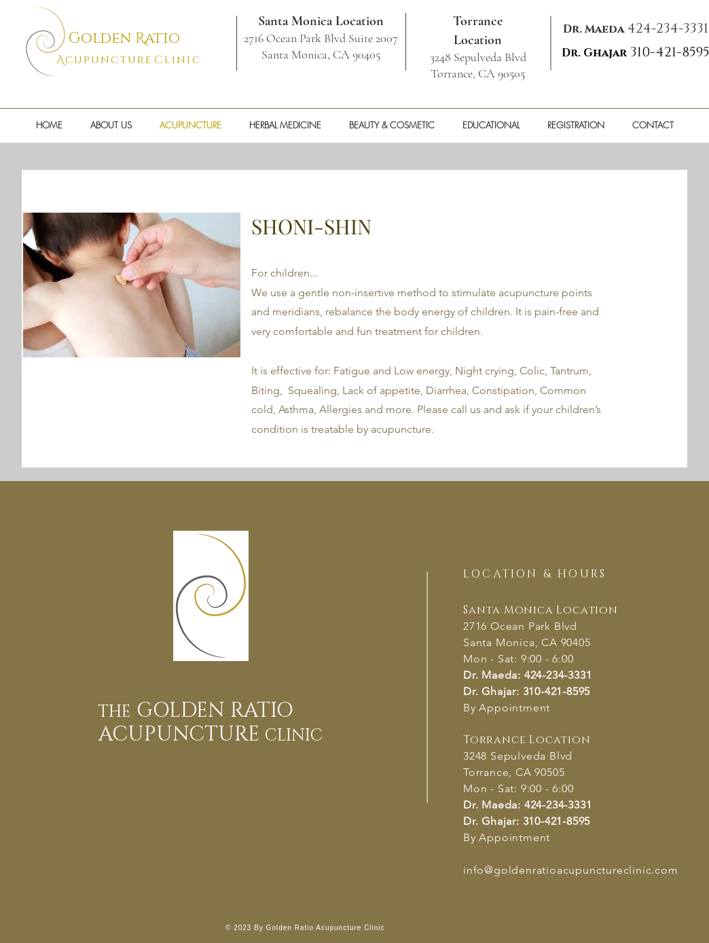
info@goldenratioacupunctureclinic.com (570, 870)
